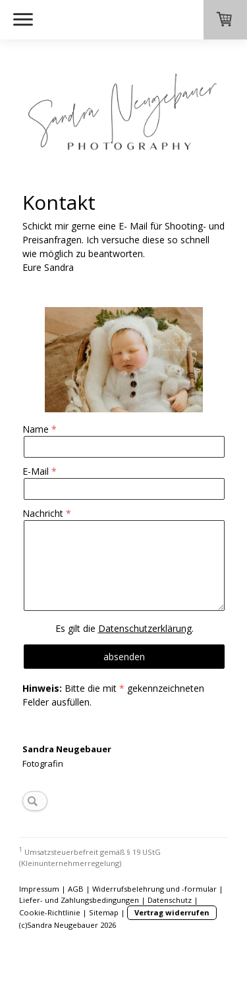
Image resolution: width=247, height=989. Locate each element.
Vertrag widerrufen (171, 912)
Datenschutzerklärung (145, 628)
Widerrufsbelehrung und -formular (154, 889)
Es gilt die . (124, 628)
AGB (76, 889)
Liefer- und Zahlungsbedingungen (79, 900)
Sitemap (104, 912)
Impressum (39, 889)
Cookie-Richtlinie (49, 912)
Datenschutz (170, 900)
